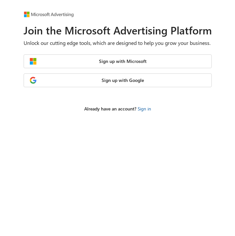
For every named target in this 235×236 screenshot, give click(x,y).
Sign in (144, 109)
